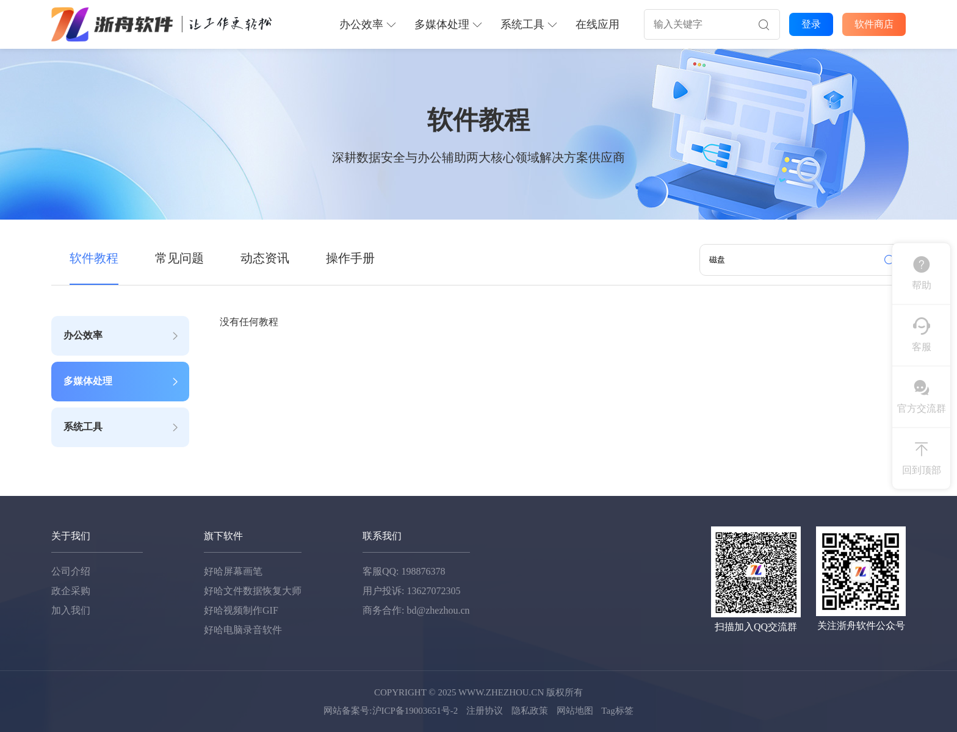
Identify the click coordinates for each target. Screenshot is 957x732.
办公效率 (367, 24)
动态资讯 (264, 258)
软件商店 (874, 24)
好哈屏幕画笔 (233, 571)
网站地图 (575, 711)
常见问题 (179, 258)
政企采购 (70, 591)
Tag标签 (617, 711)
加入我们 (70, 610)
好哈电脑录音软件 (243, 630)
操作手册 (350, 258)
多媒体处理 (448, 24)
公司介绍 (70, 571)
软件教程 (94, 258)
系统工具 (528, 24)
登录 (811, 24)
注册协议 (484, 711)
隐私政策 (529, 711)
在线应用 (597, 24)
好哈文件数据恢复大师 (253, 591)
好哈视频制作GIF (241, 610)
